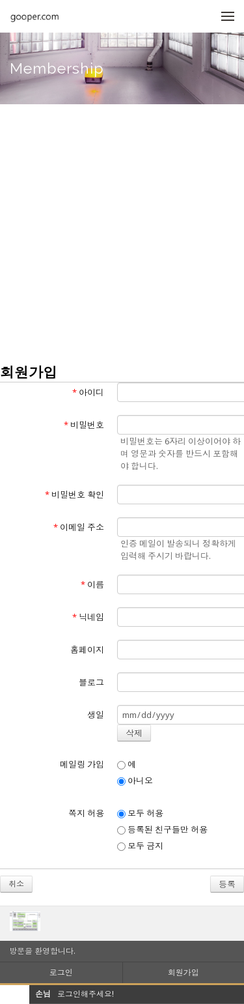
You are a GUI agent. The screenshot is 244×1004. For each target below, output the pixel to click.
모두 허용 (140, 813)
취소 (16, 883)
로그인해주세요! (85, 993)
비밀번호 (84, 425)
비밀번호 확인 (74, 494)
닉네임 (88, 617)
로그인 (61, 972)
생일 (95, 715)
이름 (92, 584)
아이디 (88, 392)
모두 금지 (140, 846)
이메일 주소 (78, 527)
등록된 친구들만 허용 (162, 829)
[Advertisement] (122, 233)
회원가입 (183, 972)
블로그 (91, 682)
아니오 (135, 780)
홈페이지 (87, 649)
